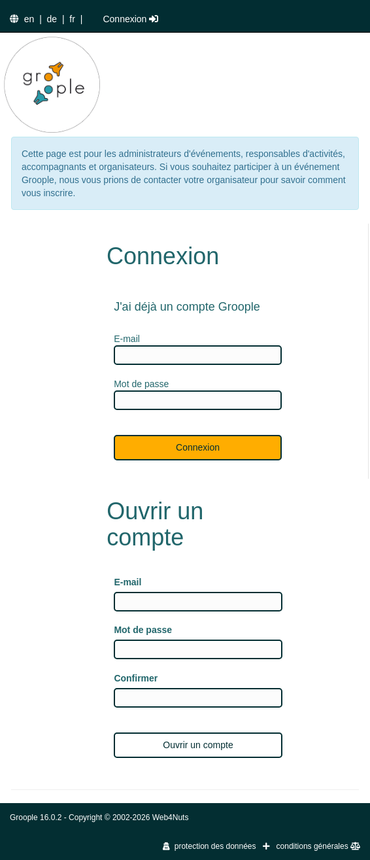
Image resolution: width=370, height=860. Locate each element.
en (29, 19)
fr (72, 19)
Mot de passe (143, 630)
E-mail (127, 582)
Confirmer (136, 678)
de (52, 19)
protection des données (209, 846)
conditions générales (318, 846)
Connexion (130, 19)
